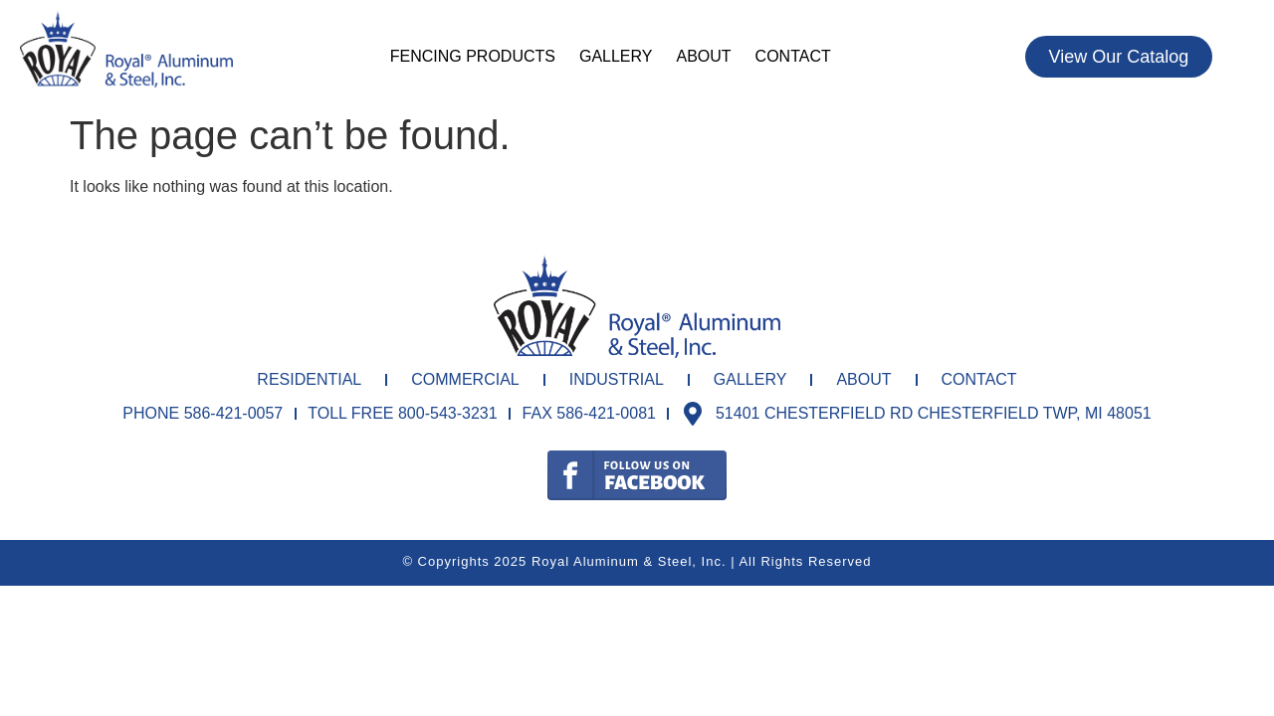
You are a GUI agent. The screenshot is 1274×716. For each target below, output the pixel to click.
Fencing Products (472, 56)
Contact (793, 56)
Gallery (616, 56)
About (703, 56)
